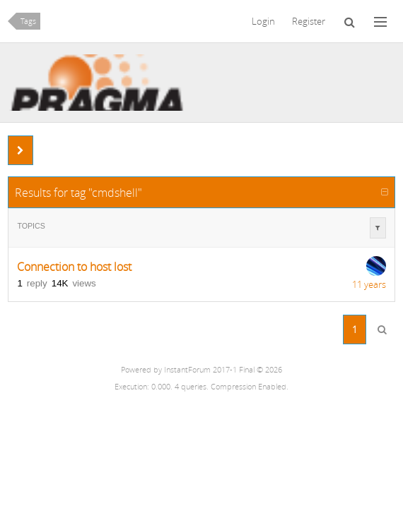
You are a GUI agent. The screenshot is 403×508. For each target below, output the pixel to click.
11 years (369, 284)
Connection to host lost (74, 266)
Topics (31, 226)
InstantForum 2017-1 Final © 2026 (223, 370)
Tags (28, 21)
